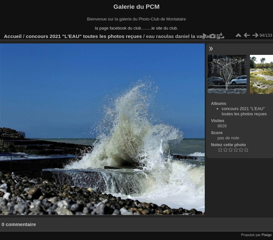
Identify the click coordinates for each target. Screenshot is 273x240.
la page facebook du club (118, 28)
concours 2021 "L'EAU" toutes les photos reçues (84, 36)
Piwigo (267, 235)
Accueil (13, 36)
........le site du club (159, 28)
